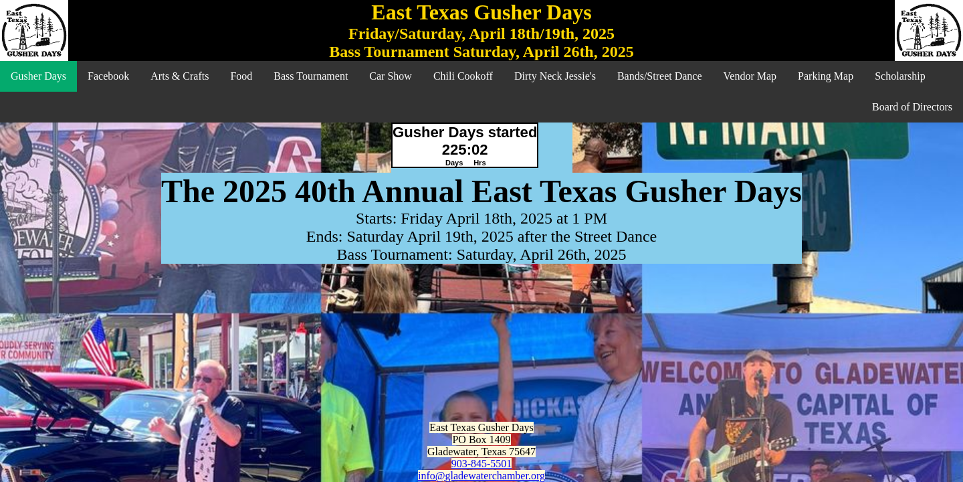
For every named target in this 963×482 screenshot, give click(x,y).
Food (241, 76)
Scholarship (900, 76)
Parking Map (825, 76)
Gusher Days (38, 76)
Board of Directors (912, 106)
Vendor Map (750, 76)
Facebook (108, 76)
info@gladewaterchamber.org (481, 475)
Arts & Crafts (179, 76)
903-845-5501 (481, 463)
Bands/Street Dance (659, 76)
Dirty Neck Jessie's (555, 76)
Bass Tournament (311, 76)
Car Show (390, 76)
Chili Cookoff (463, 76)
